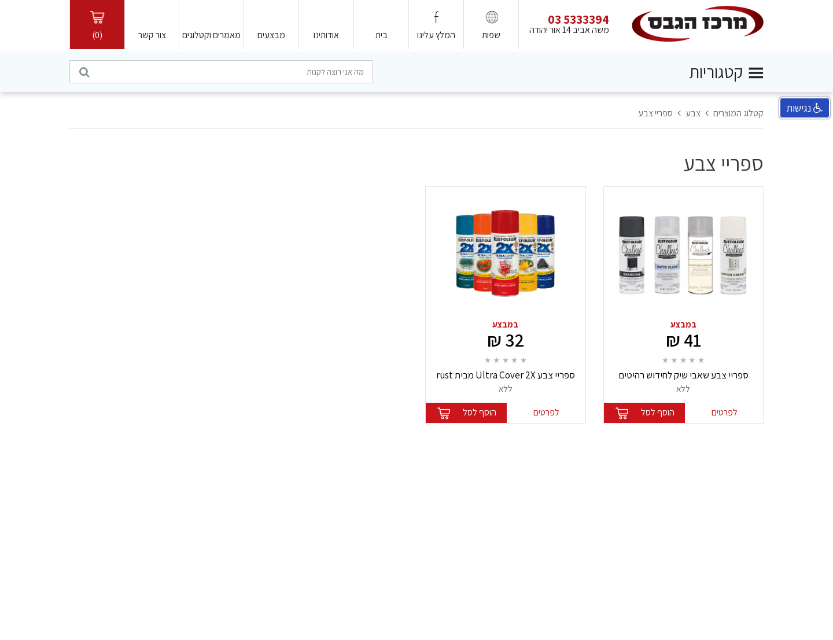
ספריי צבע (655, 113)
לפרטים (725, 412)
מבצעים (271, 35)
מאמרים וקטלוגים (211, 35)
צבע (693, 113)
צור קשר (152, 35)
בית (381, 35)
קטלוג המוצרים (738, 113)
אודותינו (326, 35)
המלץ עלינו (436, 35)
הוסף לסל (657, 412)
